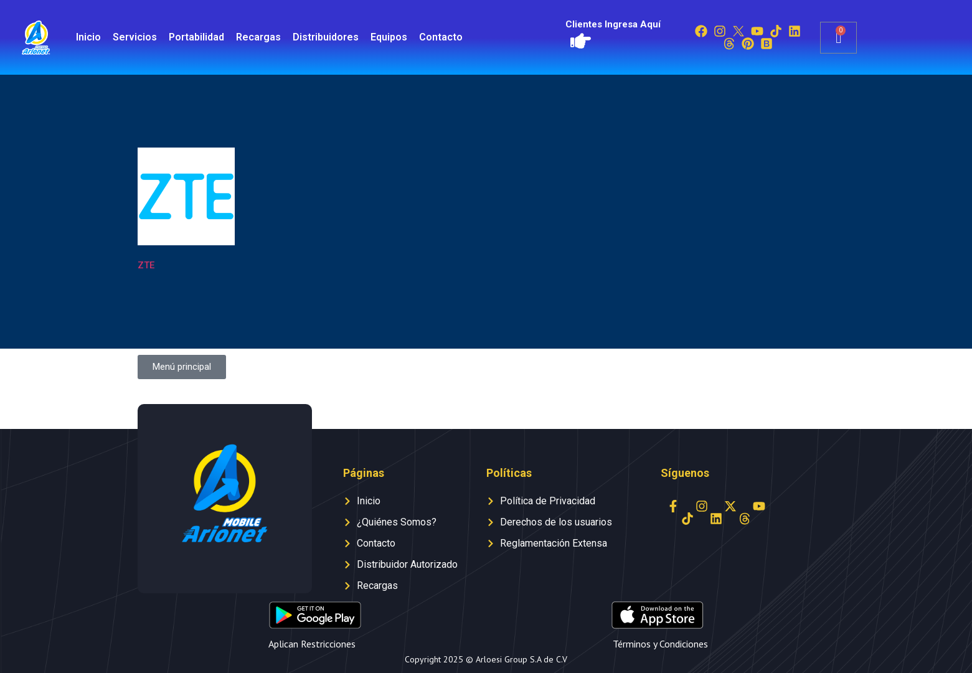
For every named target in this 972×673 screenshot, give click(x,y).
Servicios (135, 37)
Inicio (88, 37)
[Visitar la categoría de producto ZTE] (186, 212)
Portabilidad (196, 37)
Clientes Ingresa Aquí (613, 24)
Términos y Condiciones (660, 644)
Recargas (258, 37)
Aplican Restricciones (312, 644)
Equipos (388, 37)
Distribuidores (326, 37)
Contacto (441, 37)
